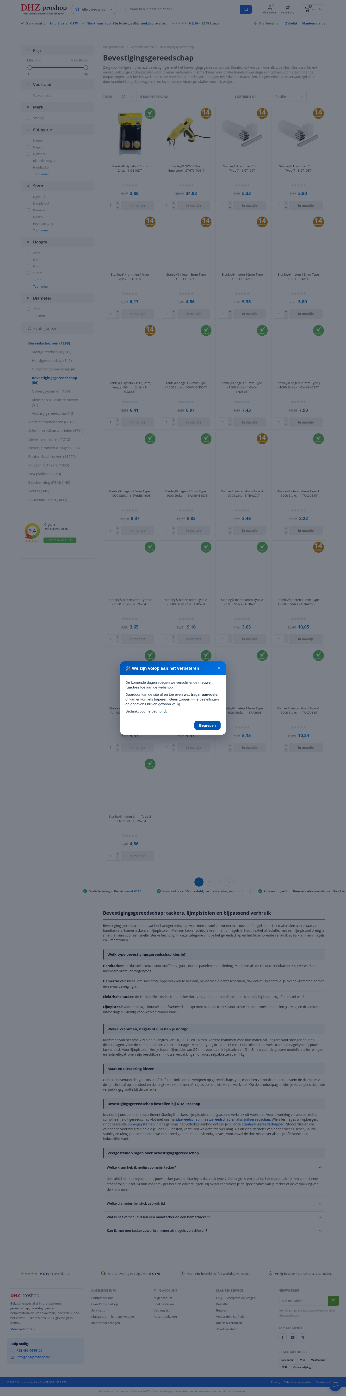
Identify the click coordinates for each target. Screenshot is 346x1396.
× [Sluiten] (219, 668)
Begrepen (207, 725)
